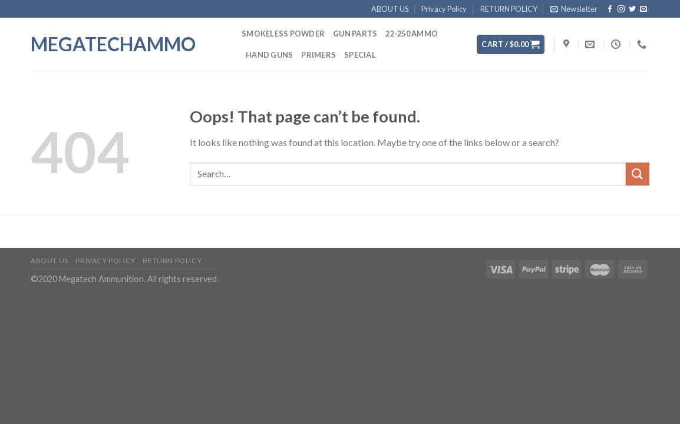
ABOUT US (389, 9)
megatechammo (113, 44)
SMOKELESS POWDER (283, 33)
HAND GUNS (269, 54)
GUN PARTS (355, 33)
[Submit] (637, 174)
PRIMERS (318, 54)
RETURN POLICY (508, 9)
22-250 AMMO (411, 33)
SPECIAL (360, 54)
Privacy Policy (444, 9)
